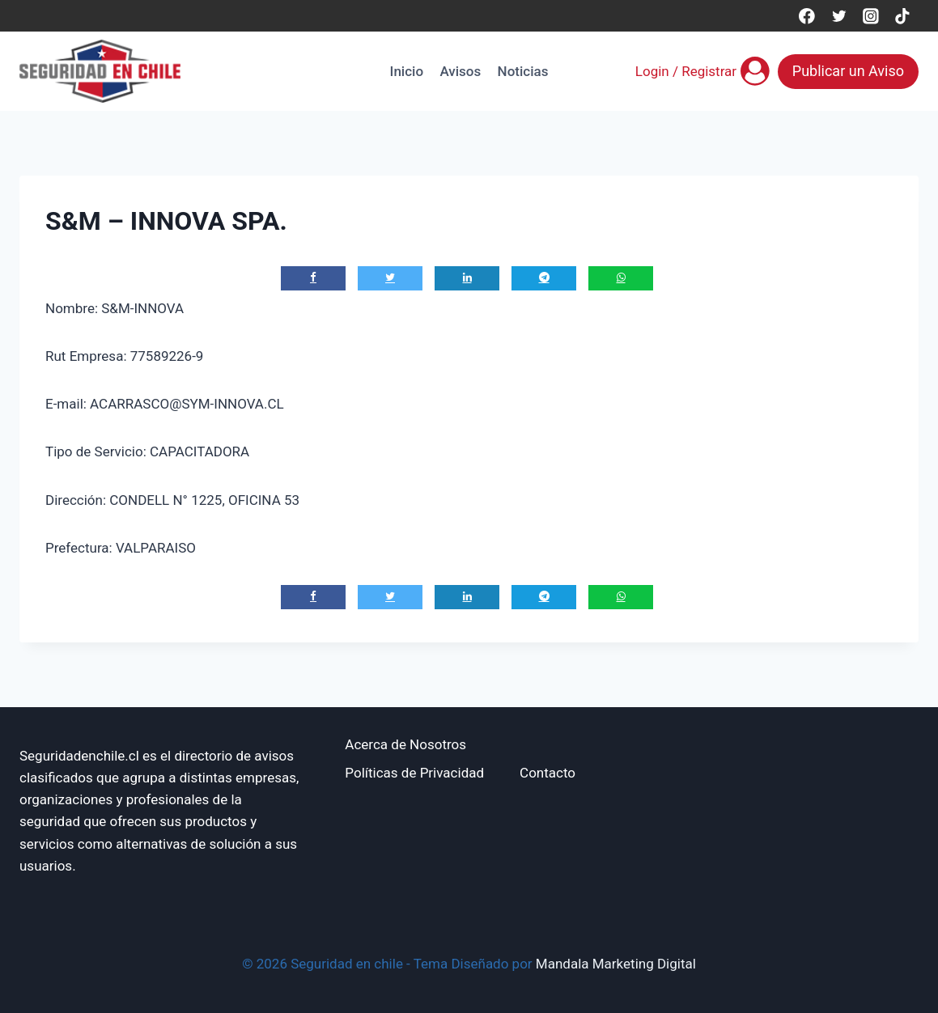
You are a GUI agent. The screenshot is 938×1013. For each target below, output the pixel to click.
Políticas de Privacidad (414, 773)
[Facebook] (806, 16)
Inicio (406, 71)
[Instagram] (870, 16)
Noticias (523, 71)
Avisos (460, 71)
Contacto (547, 773)
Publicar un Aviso (848, 70)
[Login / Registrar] (702, 71)
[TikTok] (903, 16)
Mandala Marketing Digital (616, 964)
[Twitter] (839, 16)
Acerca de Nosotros (405, 744)
